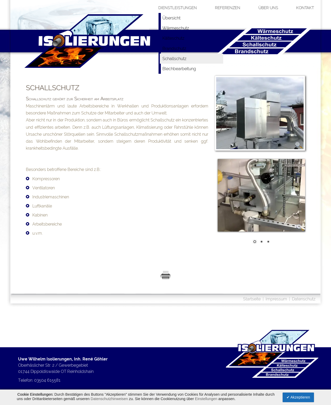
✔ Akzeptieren (298, 397)
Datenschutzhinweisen (109, 399)
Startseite (252, 298)
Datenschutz (303, 298)
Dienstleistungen (177, 7)
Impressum (276, 298)
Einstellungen (206, 399)
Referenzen (227, 7)
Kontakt (305, 7)
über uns (268, 7)
